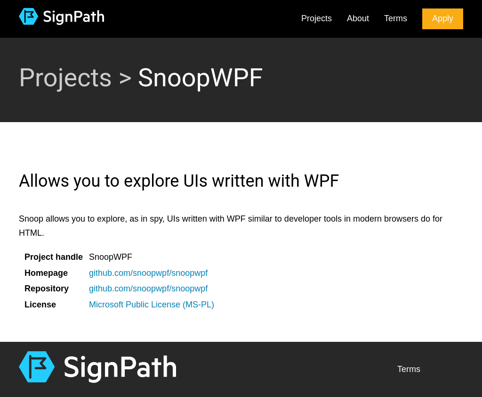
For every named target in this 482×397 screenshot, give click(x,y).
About (358, 18)
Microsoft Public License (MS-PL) (151, 304)
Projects (316, 18)
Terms (395, 18)
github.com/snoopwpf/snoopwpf (148, 273)
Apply (442, 18)
